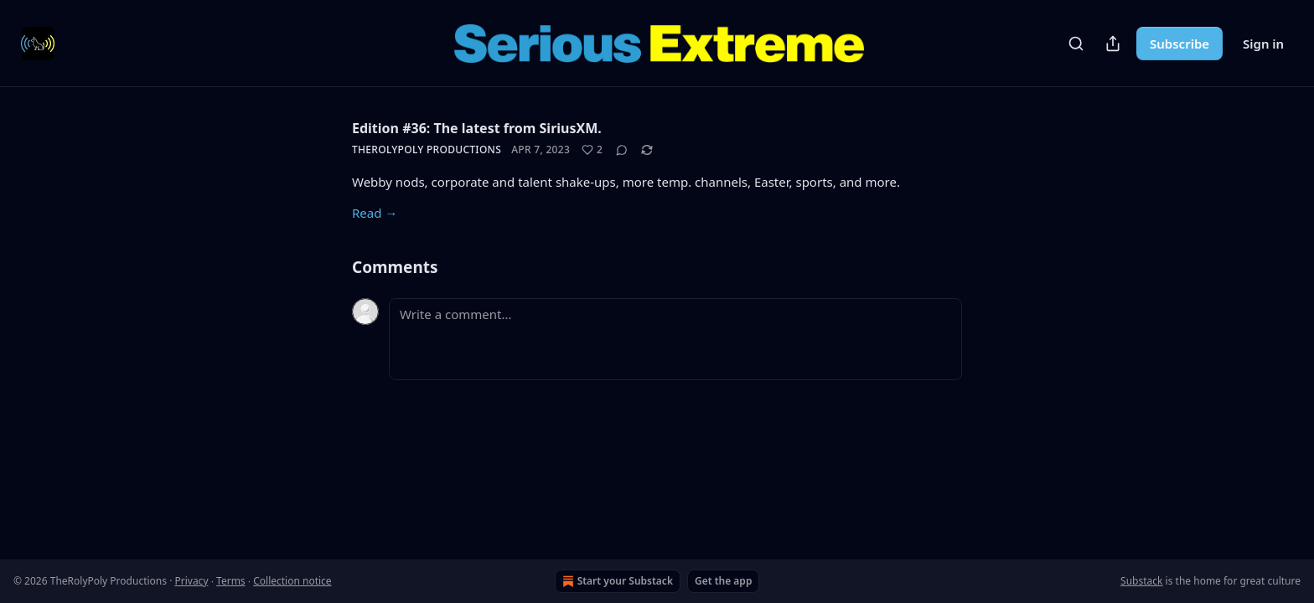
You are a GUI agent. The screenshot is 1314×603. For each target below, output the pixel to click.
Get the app (723, 581)
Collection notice (292, 581)
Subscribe (1179, 43)
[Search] (1076, 43)
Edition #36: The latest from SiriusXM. (477, 128)
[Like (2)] (592, 150)
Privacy (191, 581)
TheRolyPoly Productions (426, 149)
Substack (1141, 581)
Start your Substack (616, 581)
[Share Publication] (1113, 43)
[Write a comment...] (675, 339)
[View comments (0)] (622, 150)
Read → (374, 212)
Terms (231, 581)
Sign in (1263, 43)
